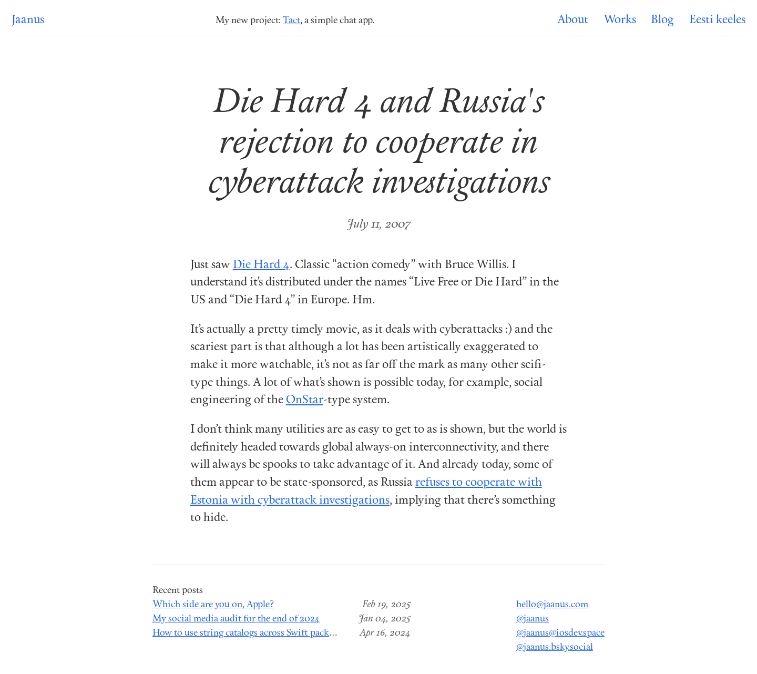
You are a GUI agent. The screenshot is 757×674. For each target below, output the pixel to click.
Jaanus (28, 20)
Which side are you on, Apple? (213, 604)
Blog (662, 20)
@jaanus (532, 619)
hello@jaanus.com (552, 604)
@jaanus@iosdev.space (560, 633)
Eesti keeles (717, 20)
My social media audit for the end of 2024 (236, 619)
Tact (291, 20)
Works (619, 20)
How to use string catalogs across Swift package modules (265, 633)
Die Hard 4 (261, 265)
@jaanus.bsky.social (554, 647)
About (572, 20)
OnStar (304, 400)
